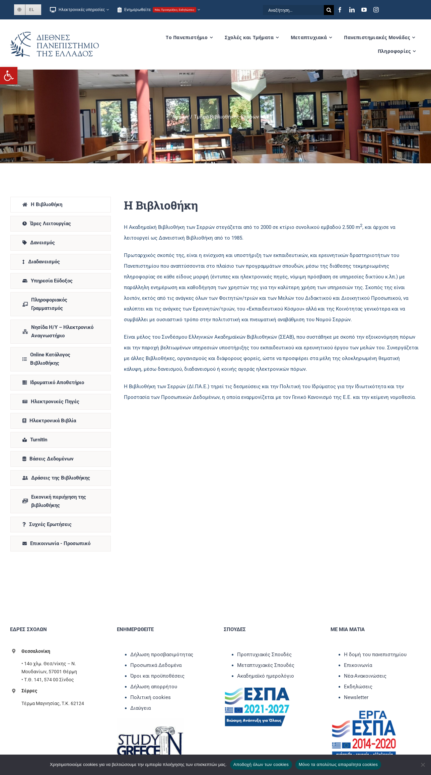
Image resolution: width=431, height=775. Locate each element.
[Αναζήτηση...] (293, 10)
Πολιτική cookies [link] (150, 697)
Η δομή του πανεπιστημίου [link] (375, 655)
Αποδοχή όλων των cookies (261, 764)
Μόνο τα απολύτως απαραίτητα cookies (338, 764)
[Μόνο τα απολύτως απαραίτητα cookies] (422, 764)
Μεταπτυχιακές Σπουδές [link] (265, 665)
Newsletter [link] (356, 697)
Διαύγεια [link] (140, 708)
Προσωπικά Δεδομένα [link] (156, 665)
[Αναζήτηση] (329, 10)
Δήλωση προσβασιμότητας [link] (161, 655)
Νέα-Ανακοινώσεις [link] (365, 676)
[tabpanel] (271, 376)
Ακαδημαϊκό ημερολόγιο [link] (265, 676)
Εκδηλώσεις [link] (358, 687)
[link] (8, 75)
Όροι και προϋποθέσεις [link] (157, 676)
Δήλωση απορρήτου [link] (153, 687)
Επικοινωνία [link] (358, 665)
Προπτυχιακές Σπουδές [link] (264, 655)
